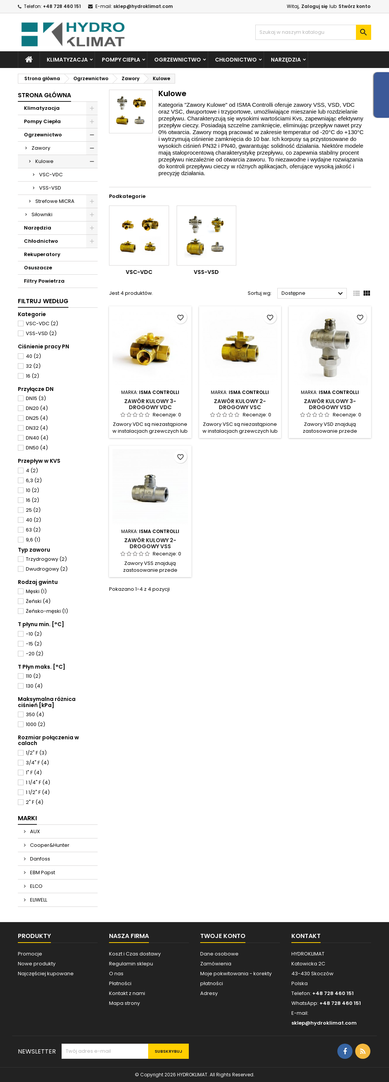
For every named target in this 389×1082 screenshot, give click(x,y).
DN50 (37, 447)
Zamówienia (215, 963)
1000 (35, 724)
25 (33, 510)
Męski (36, 591)
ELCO (36, 886)
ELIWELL (38, 899)
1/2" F (36, 752)
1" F (34, 772)
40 (33, 356)
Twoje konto (222, 936)
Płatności (120, 983)
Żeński (38, 601)
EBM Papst (42, 872)
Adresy (209, 993)
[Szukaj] (313, 32)
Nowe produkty (36, 963)
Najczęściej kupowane (46, 973)
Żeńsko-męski (47, 611)
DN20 (37, 408)
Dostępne (313, 293)
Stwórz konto (354, 6)
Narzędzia (286, 59)
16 (32, 376)
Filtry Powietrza (44, 281)
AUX (34, 831)
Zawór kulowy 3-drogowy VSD (330, 404)
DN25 (37, 418)
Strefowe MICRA (54, 201)
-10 (34, 633)
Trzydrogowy (46, 559)
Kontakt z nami (127, 993)
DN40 (37, 437)
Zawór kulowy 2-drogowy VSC (240, 404)
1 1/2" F (38, 792)
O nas (116, 973)
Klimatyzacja (67, 59)
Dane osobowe (219, 953)
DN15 (36, 398)
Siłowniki (42, 214)
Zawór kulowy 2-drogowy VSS (150, 543)
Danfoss (39, 858)
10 (32, 490)
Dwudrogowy (47, 569)
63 (33, 529)
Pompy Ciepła (121, 59)
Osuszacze (38, 267)
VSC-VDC (51, 174)
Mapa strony (124, 1003)
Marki (27, 818)
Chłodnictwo (236, 59)
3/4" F (37, 762)
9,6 (33, 539)
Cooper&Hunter (49, 845)
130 (34, 686)
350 (35, 714)
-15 (34, 643)
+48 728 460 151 (62, 6)
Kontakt (306, 936)
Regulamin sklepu (131, 963)
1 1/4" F (38, 782)
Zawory (41, 148)
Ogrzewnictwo (177, 59)
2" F (34, 802)
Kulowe (44, 161)
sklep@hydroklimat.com (143, 6)
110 (33, 676)
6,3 (34, 480)
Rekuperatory (42, 254)
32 (33, 366)
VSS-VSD (50, 187)
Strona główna (44, 95)
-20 (34, 653)
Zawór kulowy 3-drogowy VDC (150, 404)
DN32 (37, 428)
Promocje (30, 953)
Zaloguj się (314, 6)
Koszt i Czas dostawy (135, 953)
